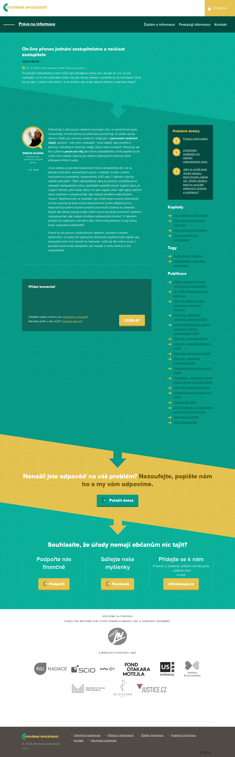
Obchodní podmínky (104, 740)
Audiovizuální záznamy (188, 256)
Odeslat (132, 320)
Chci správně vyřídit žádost (190, 215)
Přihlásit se (220, 8)
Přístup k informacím (121, 735)
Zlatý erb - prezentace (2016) (191, 387)
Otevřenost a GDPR (186, 417)
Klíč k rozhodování (185, 422)
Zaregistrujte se (71, 321)
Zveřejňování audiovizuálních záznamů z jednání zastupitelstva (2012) (192, 329)
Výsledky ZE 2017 (184, 402)
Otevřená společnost (87, 735)
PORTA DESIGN (205, 752)
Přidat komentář (42, 287)
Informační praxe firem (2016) (192, 353)
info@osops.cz (181, 584)
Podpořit (54, 584)
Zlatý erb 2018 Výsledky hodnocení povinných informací (188, 305)
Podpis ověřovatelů (195, 139)
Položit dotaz (117, 500)
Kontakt (220, 24)
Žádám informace (152, 735)
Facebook (117, 584)
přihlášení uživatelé (75, 317)
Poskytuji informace (194, 24)
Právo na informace (37, 24)
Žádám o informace (159, 24)
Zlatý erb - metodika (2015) (190, 338)
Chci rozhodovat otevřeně (190, 230)
